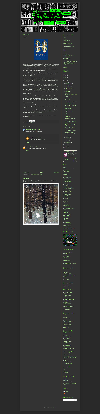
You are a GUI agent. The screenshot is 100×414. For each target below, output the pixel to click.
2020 (66, 144)
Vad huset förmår (67, 222)
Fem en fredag (67, 180)
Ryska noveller (67, 204)
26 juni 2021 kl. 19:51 (34, 146)
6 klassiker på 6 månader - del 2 (70, 383)
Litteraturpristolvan (67, 191)
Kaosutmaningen (29, 122)
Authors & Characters (68, 171)
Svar (28, 135)
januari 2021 (67, 142)
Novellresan (66, 198)
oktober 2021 (68, 86)
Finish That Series (67, 181)
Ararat (66, 96)
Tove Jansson (66, 218)
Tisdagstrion (66, 215)
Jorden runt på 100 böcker (69, 46)
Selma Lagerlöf (67, 205)
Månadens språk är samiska (70, 133)
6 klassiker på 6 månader (69, 168)
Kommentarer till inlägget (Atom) (36, 174)
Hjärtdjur (67, 110)
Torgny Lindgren (67, 216)
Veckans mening (67, 225)
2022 (66, 80)
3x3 (65, 167)
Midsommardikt (68, 108)
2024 (66, 77)
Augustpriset (66, 54)
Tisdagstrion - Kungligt (69, 132)
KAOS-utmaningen (67, 303)
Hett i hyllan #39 (68, 123)
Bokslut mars (26, 178)
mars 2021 (67, 139)
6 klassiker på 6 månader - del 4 (70, 357)
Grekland (66, 372)
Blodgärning (67, 99)
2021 (66, 82)
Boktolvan (66, 259)
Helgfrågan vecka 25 (69, 111)
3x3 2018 (66, 380)
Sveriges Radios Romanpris (69, 55)
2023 (66, 78)
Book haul (66, 175)
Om (65, 369)
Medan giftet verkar (68, 103)
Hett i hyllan (66, 185)
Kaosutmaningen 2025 (68, 252)
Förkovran (66, 37)
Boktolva (66, 174)
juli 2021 (67, 91)
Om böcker (66, 201)
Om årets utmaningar (68, 292)
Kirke (66, 113)
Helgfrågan (66, 184)
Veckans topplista (67, 226)
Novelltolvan (66, 199)
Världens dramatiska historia (69, 228)
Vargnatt (27, 146)
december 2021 (68, 83)
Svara (28, 142)
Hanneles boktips (29, 129)
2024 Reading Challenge (70, 151)
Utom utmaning (67, 221)
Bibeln (65, 67)
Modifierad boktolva (68, 43)
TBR (65, 209)
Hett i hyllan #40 (68, 116)
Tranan (65, 42)
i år (34, 90)
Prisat (29, 116)
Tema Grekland (67, 212)
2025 (66, 75)
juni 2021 (67, 93)
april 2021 (67, 137)
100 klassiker (66, 59)
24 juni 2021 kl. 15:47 (38, 137)
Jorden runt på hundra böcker (69, 275)
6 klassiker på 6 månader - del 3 (70, 356)
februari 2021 (68, 140)
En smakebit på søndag (68, 178)
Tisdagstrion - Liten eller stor (70, 119)
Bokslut (65, 173)
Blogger (54, 407)
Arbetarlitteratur (67, 58)
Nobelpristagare (67, 52)
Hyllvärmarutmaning (68, 187)
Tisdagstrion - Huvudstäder (70, 118)
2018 (66, 147)
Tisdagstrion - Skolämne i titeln (71, 94)
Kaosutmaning (50, 109)
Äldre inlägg (56, 172)
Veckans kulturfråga (68, 223)
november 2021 (68, 85)
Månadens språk (67, 194)
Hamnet (66, 115)
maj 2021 (67, 135)
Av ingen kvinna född (69, 97)
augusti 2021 (68, 89)
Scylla (31, 137)
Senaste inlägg (26, 172)
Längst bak (66, 192)
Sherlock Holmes (67, 307)
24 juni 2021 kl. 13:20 (37, 129)
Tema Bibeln (66, 211)
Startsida (41, 172)
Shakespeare (66, 66)
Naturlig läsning (67, 40)
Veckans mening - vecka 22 (70, 127)
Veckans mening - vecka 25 (70, 105)
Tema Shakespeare (68, 214)
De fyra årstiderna (67, 177)
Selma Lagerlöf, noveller (68, 306)
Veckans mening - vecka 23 (70, 121)
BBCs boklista (67, 57)
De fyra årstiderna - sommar (70, 130)
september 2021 (68, 88)
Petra (69, 153)
